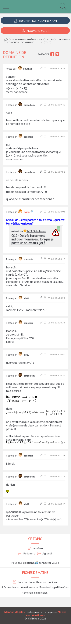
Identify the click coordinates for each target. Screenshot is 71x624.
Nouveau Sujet (35, 31)
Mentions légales (14, 612)
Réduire (25, 553)
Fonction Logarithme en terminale (35, 582)
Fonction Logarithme (20, 42)
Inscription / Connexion (35, 20)
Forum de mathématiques (28, 39)
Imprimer (35, 548)
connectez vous (46, 562)
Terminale (64, 39)
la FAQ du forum (34, 231)
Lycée (50, 39)
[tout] (47, 42)
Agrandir (45, 553)
